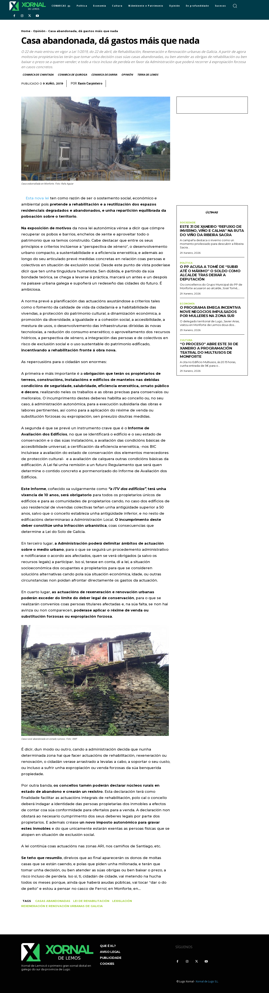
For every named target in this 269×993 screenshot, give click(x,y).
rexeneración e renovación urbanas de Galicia (62, 906)
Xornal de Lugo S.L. (207, 981)
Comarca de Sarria (104, 74)
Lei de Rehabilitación (91, 901)
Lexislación (122, 901)
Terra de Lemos (148, 74)
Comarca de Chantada (38, 74)
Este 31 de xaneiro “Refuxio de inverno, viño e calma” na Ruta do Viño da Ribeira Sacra (212, 232)
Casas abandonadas (52, 901)
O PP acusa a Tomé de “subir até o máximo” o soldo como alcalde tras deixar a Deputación (210, 274)
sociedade (188, 223)
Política (186, 264)
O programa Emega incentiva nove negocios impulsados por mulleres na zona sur (210, 313)
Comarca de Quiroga (72, 74)
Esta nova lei (37, 198)
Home (25, 31)
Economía (188, 305)
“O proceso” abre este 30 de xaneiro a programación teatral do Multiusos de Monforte (209, 352)
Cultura (186, 342)
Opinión (39, 31)
